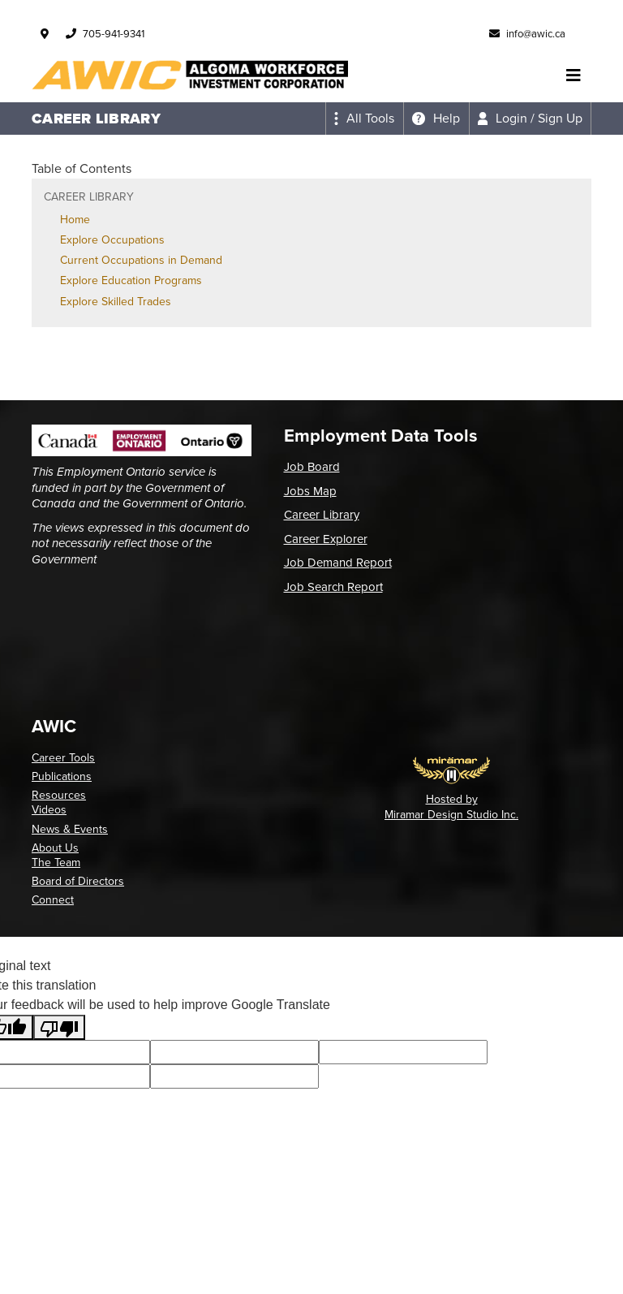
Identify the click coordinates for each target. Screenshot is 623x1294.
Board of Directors (78, 881)
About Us (55, 847)
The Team (56, 862)
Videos (49, 809)
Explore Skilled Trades (115, 301)
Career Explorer (325, 539)
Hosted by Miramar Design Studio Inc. (451, 806)
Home (75, 219)
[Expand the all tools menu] (364, 118)
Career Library (321, 515)
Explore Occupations (112, 239)
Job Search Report (333, 587)
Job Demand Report (338, 563)
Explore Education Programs (131, 280)
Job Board (312, 467)
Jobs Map (310, 491)
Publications (62, 776)
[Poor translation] (59, 1027)
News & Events (70, 829)
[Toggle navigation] (573, 75)
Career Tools (63, 757)
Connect (53, 899)
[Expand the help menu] (436, 118)
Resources (59, 795)
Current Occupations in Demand (141, 260)
